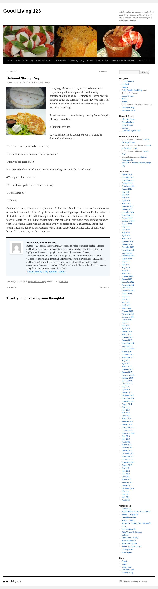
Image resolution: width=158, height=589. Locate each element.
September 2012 (128, 462)
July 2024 (125, 227)
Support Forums (128, 96)
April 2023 (126, 270)
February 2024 (127, 241)
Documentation (128, 81)
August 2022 (127, 293)
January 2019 (127, 340)
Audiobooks (60, 60)
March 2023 (126, 273)
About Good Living (24, 60)
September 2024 (128, 221)
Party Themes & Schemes (132, 532)
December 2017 (128, 355)
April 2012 (126, 477)
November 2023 (128, 250)
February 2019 (127, 337)
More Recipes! (127, 125)
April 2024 (126, 235)
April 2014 (126, 416)
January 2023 (127, 279)
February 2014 (127, 421)
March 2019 (126, 334)
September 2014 (128, 401)
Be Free (125, 128)
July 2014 (125, 407)
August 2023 (127, 259)
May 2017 (126, 360)
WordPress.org (127, 573)
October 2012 (127, 459)
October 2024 (127, 218)
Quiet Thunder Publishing (132, 90)
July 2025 (125, 192)
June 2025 (126, 195)
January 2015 (127, 392)
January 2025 (127, 209)
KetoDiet (125, 163)
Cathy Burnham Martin (40, 82)
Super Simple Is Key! (37, 282)
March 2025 (126, 203)
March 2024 (126, 238)
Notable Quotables (129, 529)
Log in (124, 564)
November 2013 (128, 427)
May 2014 (126, 413)
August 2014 (127, 404)
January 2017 (127, 372)
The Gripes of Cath (129, 543)
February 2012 (127, 482)
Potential (11, 72)
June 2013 (126, 436)
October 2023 (127, 253)
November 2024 (128, 215)
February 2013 (127, 448)
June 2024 (126, 230)
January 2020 (127, 331)
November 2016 (128, 375)
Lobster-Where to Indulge (122, 60)
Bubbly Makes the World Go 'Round (136, 512)
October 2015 (127, 384)
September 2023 (128, 256)
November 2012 (128, 456)
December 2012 (128, 453)
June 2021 (126, 325)
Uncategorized (127, 549)
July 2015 (125, 387)
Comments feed (128, 570)
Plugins (125, 87)
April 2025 (126, 200)
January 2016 (127, 381)
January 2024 (127, 244)
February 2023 (127, 276)
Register (125, 561)
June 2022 (126, 299)
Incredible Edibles (129, 517)
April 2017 (126, 363)
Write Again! (127, 552)
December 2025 (128, 177)
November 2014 (128, 398)
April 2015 (126, 389)
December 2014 (128, 395)
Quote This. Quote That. (131, 131)
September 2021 (128, 317)
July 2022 (125, 296)
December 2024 (128, 212)
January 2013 (127, 450)
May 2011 (126, 497)
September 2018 (128, 349)
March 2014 (126, 418)
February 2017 (127, 369)
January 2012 (127, 485)
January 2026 (127, 174)
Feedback (125, 84)
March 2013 (126, 445)
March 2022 (126, 308)
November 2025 (128, 180)
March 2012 (126, 480)
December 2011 (128, 488)
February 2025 (127, 206)
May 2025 (126, 198)
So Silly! (125, 535)
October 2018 (127, 346)
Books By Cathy (76, 60)
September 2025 (128, 186)
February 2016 (127, 378)
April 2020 (126, 328)
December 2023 (128, 247)
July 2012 (125, 468)
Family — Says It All (130, 514)
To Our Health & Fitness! (132, 546)
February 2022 (127, 311)
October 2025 (127, 183)
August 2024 (127, 224)
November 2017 (128, 357)
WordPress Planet (129, 110)
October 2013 (127, 430)
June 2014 (126, 410)
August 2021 (127, 320)
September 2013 (128, 433)
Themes (125, 99)
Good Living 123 (22, 11)
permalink (63, 282)
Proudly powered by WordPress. (135, 581)
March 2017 (126, 366)
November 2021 (128, 314)
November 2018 (128, 343)
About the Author (44, 60)
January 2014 (127, 424)
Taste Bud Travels (129, 541)
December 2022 (128, 282)
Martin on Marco (128, 520)
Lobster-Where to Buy (97, 60)
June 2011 (126, 494)
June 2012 (126, 471)
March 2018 (126, 352)
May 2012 (126, 474)
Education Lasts (128, 122)
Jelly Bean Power (128, 119)
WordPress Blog (128, 107)
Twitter (124, 102)
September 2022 (128, 291)
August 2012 (127, 465)
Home (9, 60)
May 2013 (126, 439)
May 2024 (126, 232)
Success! (104, 72)
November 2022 (128, 285)
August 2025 (127, 189)
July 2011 (125, 491)
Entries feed (126, 567)
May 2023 (126, 267)
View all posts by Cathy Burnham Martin (46, 272)
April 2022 (126, 305)
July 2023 (125, 262)
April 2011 (126, 500)
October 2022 (127, 288)
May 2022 (126, 302)
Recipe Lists (143, 60)
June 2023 (126, 264)
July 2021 (125, 323)
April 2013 (126, 442)
